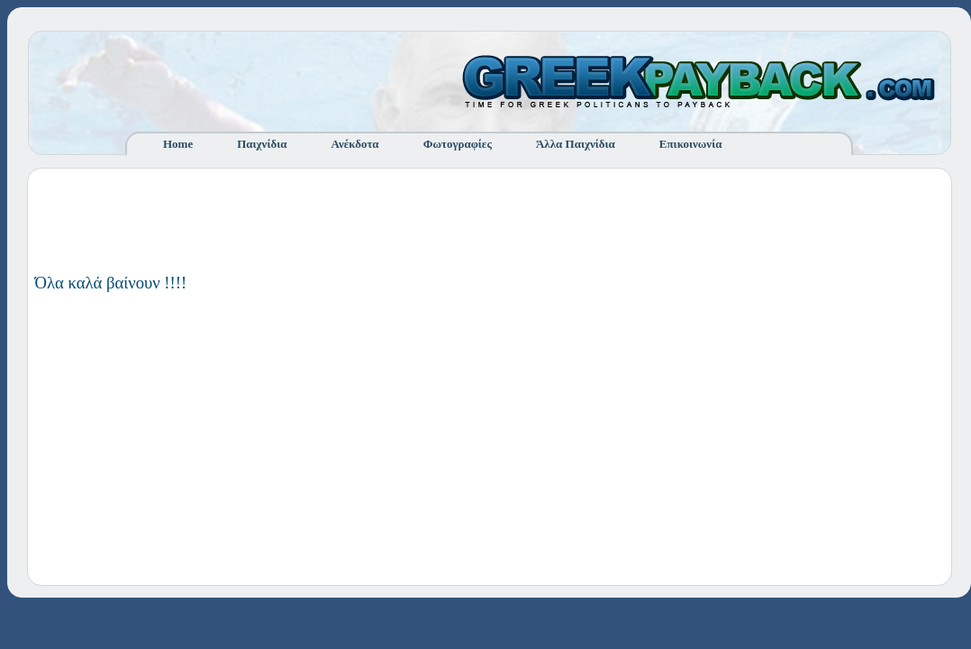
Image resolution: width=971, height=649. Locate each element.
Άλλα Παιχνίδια (575, 144)
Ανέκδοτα (355, 144)
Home (178, 144)
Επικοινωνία (690, 144)
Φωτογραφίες (457, 144)
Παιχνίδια (261, 144)
